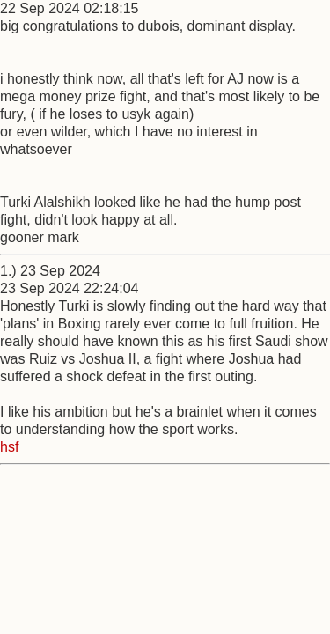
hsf (9, 446)
